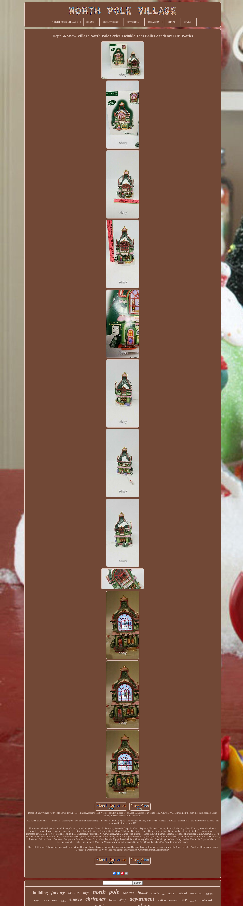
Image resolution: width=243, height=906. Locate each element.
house (143, 892)
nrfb (86, 893)
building (40, 892)
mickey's (173, 900)
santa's (128, 893)
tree (163, 894)
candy (155, 893)
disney (36, 901)
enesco (75, 899)
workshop (196, 893)
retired (182, 893)
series (74, 892)
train (54, 900)
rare (184, 900)
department (142, 899)
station (161, 900)
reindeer (63, 901)
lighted (209, 893)
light (171, 893)
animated (206, 900)
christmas (95, 899)
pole (114, 891)
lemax (112, 900)
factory (58, 892)
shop (122, 900)
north (99, 892)
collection (193, 901)
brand (46, 900)
